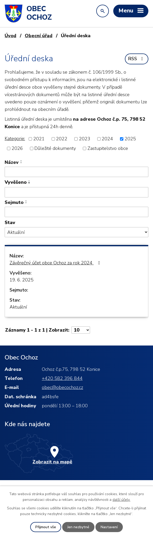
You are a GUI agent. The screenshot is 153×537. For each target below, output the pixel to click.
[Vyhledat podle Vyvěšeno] (76, 192)
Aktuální (18, 307)
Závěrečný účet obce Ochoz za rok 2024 (56, 263)
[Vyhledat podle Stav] (76, 232)
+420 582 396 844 (62, 378)
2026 (17, 148)
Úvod (10, 36)
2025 (130, 139)
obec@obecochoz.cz (62, 387)
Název (12, 162)
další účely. (121, 499)
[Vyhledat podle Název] (76, 172)
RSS (136, 59)
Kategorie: (15, 138)
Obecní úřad (38, 36)
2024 (107, 139)
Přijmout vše (45, 527)
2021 (39, 139)
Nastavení (109, 527)
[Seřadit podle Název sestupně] (21, 163)
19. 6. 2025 (22, 280)
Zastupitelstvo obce (107, 148)
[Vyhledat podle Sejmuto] (76, 212)
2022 (61, 139)
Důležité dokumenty (55, 148)
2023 (84, 139)
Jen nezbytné (78, 527)
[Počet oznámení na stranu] (80, 330)
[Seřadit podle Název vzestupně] (21, 161)
